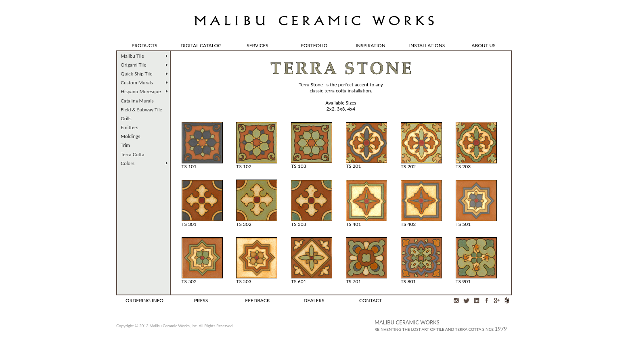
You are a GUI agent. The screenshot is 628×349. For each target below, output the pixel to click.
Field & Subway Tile (141, 110)
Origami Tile (134, 65)
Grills (126, 118)
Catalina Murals (137, 101)
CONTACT (370, 300)
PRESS (201, 300)
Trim (125, 145)
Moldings (130, 136)
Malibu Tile (132, 56)
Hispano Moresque (141, 91)
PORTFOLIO (314, 45)
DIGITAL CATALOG (201, 45)
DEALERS (314, 300)
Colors (127, 163)
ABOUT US (483, 45)
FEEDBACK (257, 300)
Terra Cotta (132, 154)
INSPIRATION (370, 45)
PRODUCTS (144, 45)
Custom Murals (137, 82)
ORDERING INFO (144, 300)
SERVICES (257, 45)
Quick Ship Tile (137, 74)
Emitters (129, 127)
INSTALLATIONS (427, 45)
